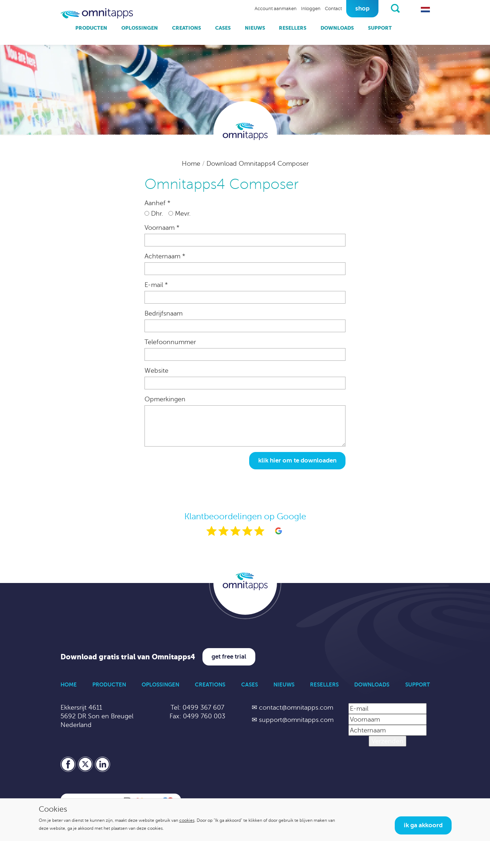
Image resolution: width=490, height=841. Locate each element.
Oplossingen (139, 28)
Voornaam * (162, 227)
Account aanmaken (276, 8)
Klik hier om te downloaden (297, 460)
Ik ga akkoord (423, 825)
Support (380, 28)
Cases (223, 28)
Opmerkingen (165, 399)
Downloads (337, 28)
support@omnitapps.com (296, 719)
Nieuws (255, 28)
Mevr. (179, 213)
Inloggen (311, 8)
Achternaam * (165, 256)
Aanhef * (157, 203)
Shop (362, 8)
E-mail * (156, 284)
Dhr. (154, 213)
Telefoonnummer (170, 342)
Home (192, 163)
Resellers (292, 28)
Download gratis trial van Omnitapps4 (127, 657)
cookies (186, 820)
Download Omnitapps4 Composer (257, 163)
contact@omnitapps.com (296, 707)
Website (156, 370)
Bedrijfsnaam (164, 313)
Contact (333, 8)
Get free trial (229, 656)
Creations (186, 28)
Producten (91, 28)
